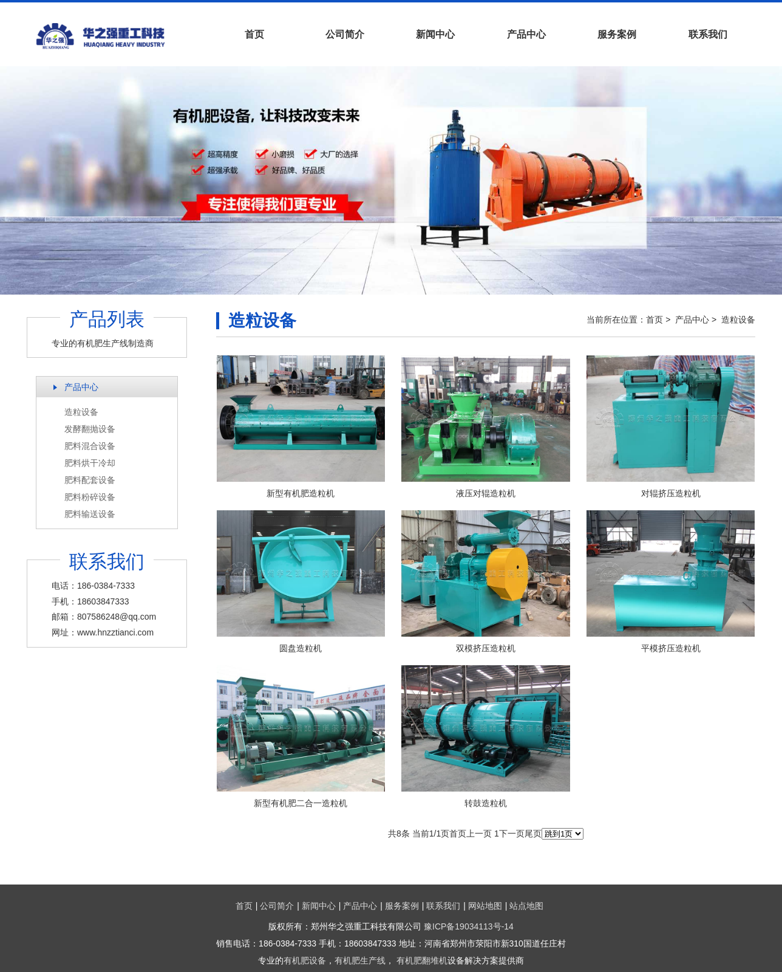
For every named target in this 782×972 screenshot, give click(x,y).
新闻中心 (435, 34)
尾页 (533, 833)
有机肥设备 (305, 960)
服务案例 (616, 34)
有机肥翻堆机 (421, 960)
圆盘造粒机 (300, 648)
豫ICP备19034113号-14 (469, 926)
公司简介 (344, 34)
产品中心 (526, 34)
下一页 (512, 833)
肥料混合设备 (89, 446)
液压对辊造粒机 (485, 493)
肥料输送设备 (89, 514)
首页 (254, 34)
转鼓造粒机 (485, 803)
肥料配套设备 (89, 480)
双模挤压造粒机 (485, 648)
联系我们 (707, 34)
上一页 (479, 833)
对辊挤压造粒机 (671, 493)
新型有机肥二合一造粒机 (300, 803)
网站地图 (485, 906)
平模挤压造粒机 (671, 648)
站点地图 (526, 906)
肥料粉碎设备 (89, 497)
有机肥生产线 (360, 960)
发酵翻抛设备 (89, 429)
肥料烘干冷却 (89, 463)
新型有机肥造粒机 (301, 493)
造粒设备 (81, 412)
